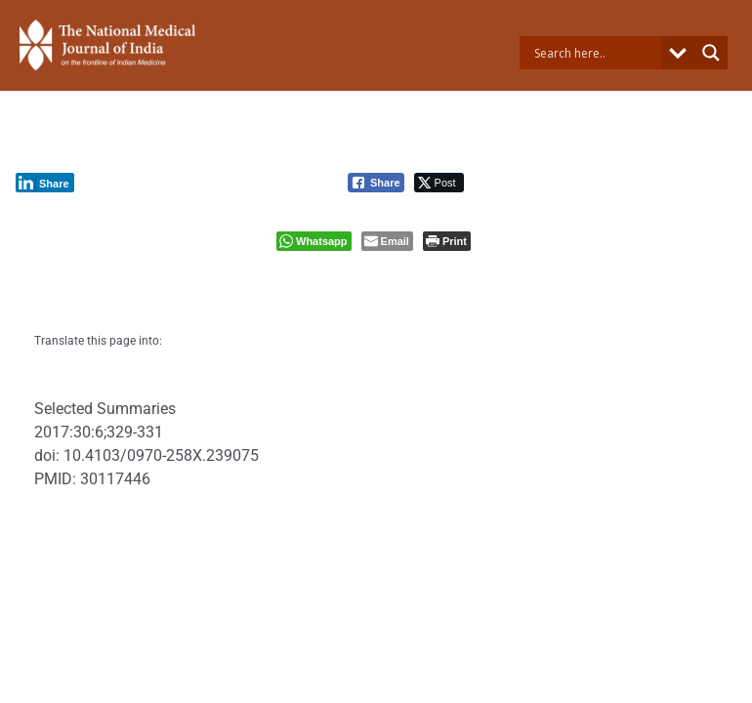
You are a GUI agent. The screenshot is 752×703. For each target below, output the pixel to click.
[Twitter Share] (439, 182)
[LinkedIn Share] (45, 182)
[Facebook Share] (376, 182)
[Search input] (595, 52)
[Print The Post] (447, 241)
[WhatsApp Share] (314, 241)
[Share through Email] (387, 241)
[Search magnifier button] (711, 52)
